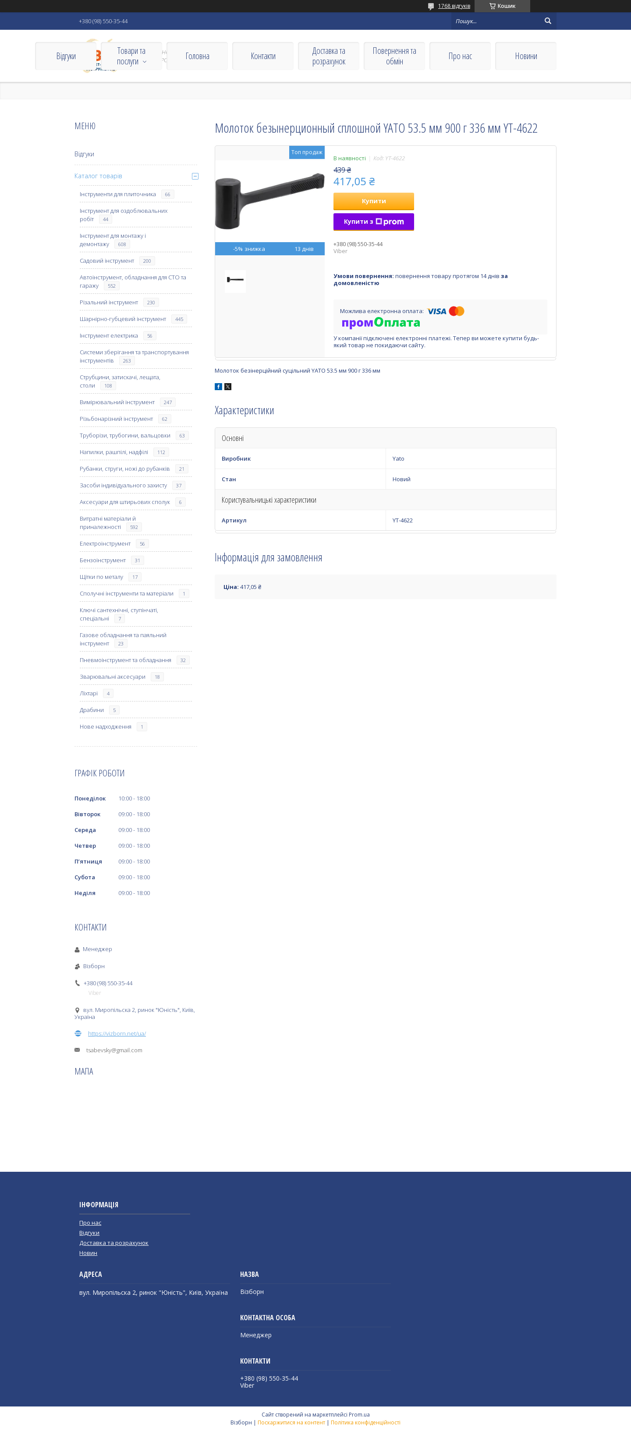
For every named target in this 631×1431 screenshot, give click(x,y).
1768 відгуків (454, 6)
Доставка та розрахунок (328, 56)
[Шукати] (548, 21)
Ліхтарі (89, 693)
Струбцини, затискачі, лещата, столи (120, 381)
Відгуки (66, 56)
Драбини (92, 710)
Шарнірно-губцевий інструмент (123, 319)
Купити (374, 201)
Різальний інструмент (109, 302)
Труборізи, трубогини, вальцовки (125, 435)
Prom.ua (359, 1414)
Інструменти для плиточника (118, 194)
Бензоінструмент (103, 560)
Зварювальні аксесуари (112, 676)
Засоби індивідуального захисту (123, 485)
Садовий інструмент (107, 260)
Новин (88, 1253)
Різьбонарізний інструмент (116, 419)
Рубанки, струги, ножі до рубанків (125, 468)
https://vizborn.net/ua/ (117, 1033)
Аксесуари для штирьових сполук (125, 502)
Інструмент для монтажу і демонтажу (113, 240)
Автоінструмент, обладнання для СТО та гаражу (133, 281)
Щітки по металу (101, 577)
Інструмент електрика (109, 335)
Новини (526, 56)
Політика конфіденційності (366, 1422)
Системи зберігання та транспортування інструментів (134, 356)
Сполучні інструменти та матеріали (127, 593)
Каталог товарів (98, 176)
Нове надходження (105, 726)
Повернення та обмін (394, 56)
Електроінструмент (105, 543)
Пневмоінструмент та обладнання (125, 660)
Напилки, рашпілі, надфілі (114, 452)
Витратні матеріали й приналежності (108, 523)
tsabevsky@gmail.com (114, 1050)
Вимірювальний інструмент (117, 402)
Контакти (263, 56)
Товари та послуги (131, 56)
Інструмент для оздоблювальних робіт (123, 215)
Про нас (460, 56)
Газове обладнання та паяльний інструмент (123, 639)
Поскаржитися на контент (291, 1422)
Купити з (374, 221)
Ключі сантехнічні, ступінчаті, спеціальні (119, 614)
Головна (197, 56)
